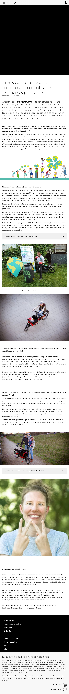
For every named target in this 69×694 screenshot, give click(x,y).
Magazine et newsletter (12, 624)
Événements (8, 627)
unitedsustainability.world (11, 597)
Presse (6, 645)
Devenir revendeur (10, 642)
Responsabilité (9, 620)
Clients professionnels (12, 638)
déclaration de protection (54, 678)
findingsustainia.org (9, 608)
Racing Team (8, 631)
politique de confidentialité (44, 664)
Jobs (5, 649)
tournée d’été (24, 193)
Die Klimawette (24, 102)
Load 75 (57, 193)
